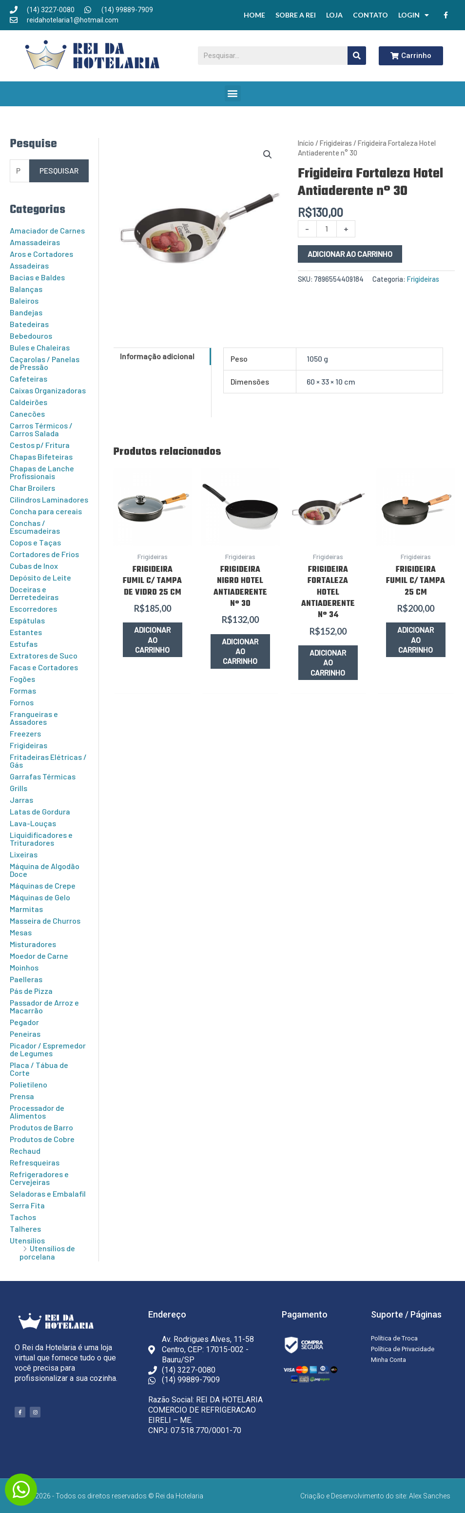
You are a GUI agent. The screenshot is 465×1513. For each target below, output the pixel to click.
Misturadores (33, 944)
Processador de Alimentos (37, 1111)
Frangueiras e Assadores (34, 717)
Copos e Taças (35, 542)
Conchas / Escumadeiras (35, 526)
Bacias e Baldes (37, 277)
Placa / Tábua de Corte (39, 1068)
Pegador (24, 1022)
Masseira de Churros (45, 920)
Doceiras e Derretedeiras (34, 592)
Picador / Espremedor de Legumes (48, 1049)
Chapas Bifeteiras (41, 456)
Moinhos (24, 967)
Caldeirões (28, 402)
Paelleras (26, 979)
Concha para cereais (46, 511)
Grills (18, 788)
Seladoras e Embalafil (48, 1193)
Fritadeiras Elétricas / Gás (48, 760)
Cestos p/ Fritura (40, 444)
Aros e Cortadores (41, 253)
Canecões (27, 413)
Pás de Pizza (31, 990)
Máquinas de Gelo (40, 897)
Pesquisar (58, 170)
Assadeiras (29, 265)
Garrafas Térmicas (43, 776)
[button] (233, 93)
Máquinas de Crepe (43, 885)
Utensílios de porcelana (47, 1252)
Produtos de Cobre (42, 1139)
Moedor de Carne (39, 955)
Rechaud (25, 1150)
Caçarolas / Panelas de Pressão (44, 362)
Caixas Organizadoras (48, 390)
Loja (334, 15)
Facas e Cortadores (44, 667)
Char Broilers (32, 487)
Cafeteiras (28, 378)
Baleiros (24, 300)
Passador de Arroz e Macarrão (44, 1006)
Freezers (25, 733)
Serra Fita (27, 1205)
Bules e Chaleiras (40, 347)
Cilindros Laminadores (49, 499)
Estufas (24, 643)
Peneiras (25, 1033)
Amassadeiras (35, 242)
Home (254, 15)
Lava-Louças (33, 823)
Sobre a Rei (295, 15)
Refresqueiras (34, 1162)
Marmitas (26, 908)
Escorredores (33, 608)
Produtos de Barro (41, 1127)
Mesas (21, 932)
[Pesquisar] (357, 55)
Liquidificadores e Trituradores (41, 838)
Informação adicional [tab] (157, 356)
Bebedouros (31, 335)
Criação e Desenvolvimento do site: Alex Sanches (375, 1496)
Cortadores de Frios (44, 554)
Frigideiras (28, 745)
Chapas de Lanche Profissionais (42, 472)
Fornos (22, 702)
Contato (370, 15)
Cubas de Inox (34, 565)
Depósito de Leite (40, 577)
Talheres (25, 1228)
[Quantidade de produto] (326, 228)
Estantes (26, 632)
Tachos (23, 1217)
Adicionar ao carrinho (350, 253)
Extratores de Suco (44, 655)
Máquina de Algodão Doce (44, 869)
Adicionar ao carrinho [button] (152, 640)
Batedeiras (29, 324)
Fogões (22, 678)
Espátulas (27, 620)
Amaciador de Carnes (47, 230)
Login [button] (413, 15)
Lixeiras (24, 854)
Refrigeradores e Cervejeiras (39, 1177)
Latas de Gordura (40, 811)
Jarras (21, 799)
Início (306, 142)
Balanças (26, 288)
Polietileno (28, 1084)
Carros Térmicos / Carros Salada (41, 429)
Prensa (22, 1096)
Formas (23, 690)
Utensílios (27, 1240)
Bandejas (26, 312)
